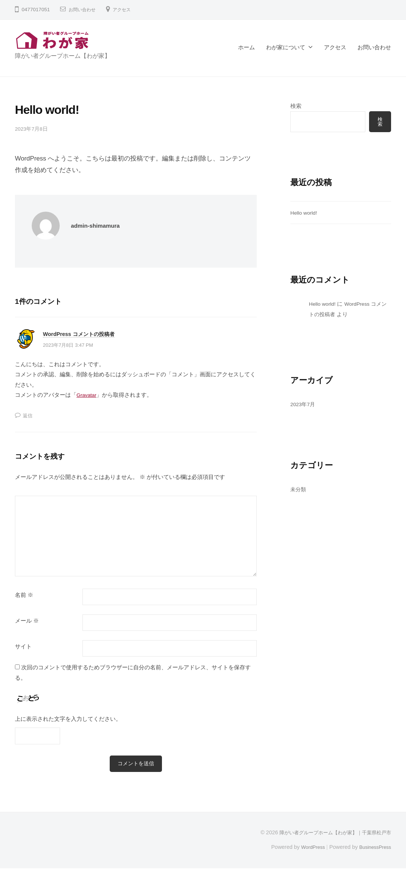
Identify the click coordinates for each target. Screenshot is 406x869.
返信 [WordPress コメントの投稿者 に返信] (28, 415)
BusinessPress (373, 848)
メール (27, 621)
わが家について (285, 47)
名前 (24, 595)
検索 (296, 106)
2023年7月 (304, 405)
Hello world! (305, 213)
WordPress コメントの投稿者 (83, 333)
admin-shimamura (98, 225)
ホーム (246, 47)
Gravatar (87, 395)
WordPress (307, 848)
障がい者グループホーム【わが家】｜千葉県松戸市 (331, 833)
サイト (23, 647)
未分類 (298, 490)
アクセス (127, 9)
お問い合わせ (84, 9)
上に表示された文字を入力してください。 (68, 719)
